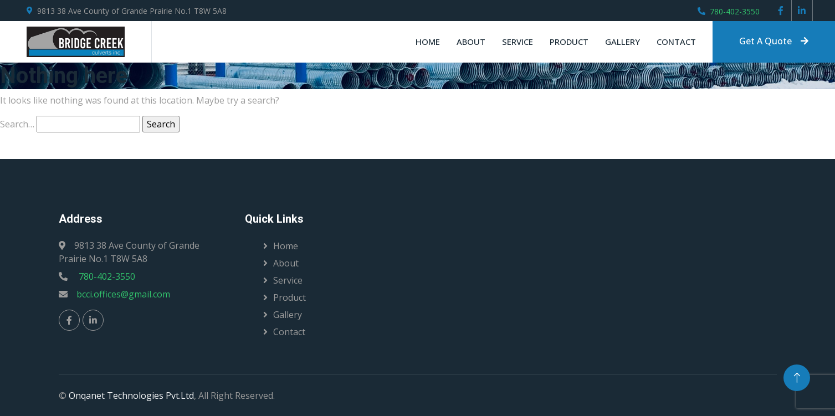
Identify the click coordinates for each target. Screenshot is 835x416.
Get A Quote (773, 41)
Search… (17, 124)
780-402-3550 (735, 11)
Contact (676, 41)
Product (569, 41)
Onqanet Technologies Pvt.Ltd (131, 395)
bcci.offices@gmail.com (123, 294)
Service (517, 41)
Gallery (622, 41)
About (471, 41)
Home (428, 41)
